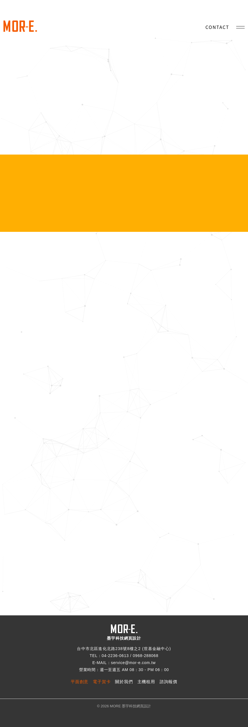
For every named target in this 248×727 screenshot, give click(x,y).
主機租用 (146, 681)
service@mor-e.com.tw (133, 662)
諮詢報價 (168, 681)
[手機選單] (240, 27)
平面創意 (79, 681)
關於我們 (124, 681)
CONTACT (217, 27)
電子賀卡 (102, 681)
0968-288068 (145, 655)
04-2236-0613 (115, 655)
